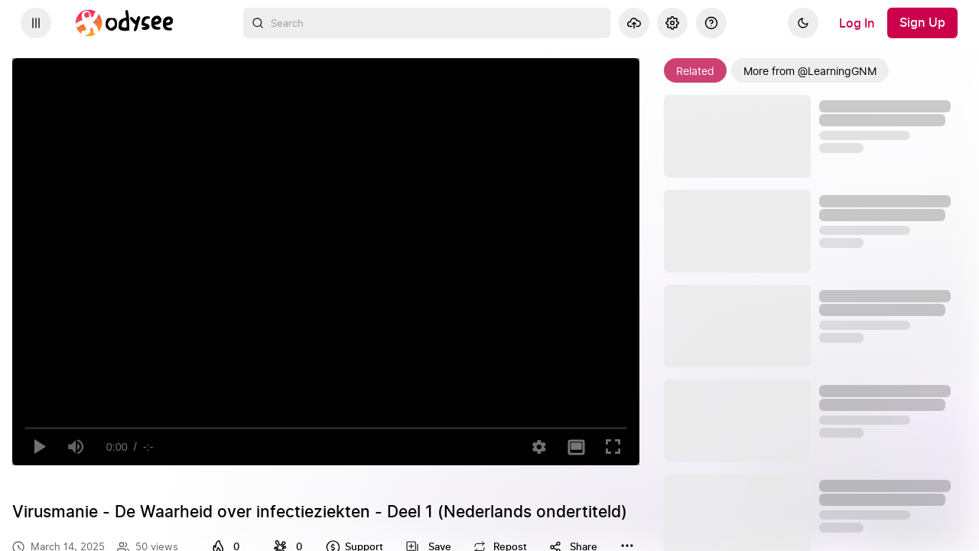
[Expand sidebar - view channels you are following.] (36, 23)
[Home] (124, 23)
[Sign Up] (922, 23)
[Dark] (803, 23)
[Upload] (634, 23)
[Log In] (857, 23)
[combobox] (426, 23)
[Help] (711, 23)
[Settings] (672, 23)
